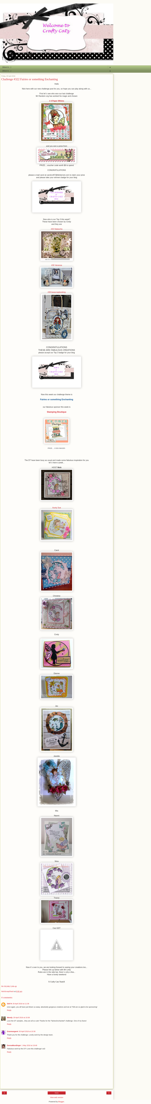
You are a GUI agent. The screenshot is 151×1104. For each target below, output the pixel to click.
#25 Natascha (56, 229)
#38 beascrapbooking (56, 292)
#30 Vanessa (56, 265)
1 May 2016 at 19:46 (29, 1045)
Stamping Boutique (56, 412)
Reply (9, 1010)
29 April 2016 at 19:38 (21, 1017)
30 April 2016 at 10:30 (27, 1031)
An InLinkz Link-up (9, 986)
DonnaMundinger (14, 1045)
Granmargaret (12, 1031)
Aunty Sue (56, 508)
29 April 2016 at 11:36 (21, 1004)
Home (57, 1093)
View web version (56, 1097)
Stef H (9, 1004)
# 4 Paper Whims (56, 101)
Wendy (10, 1017)
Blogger (61, 1102)
